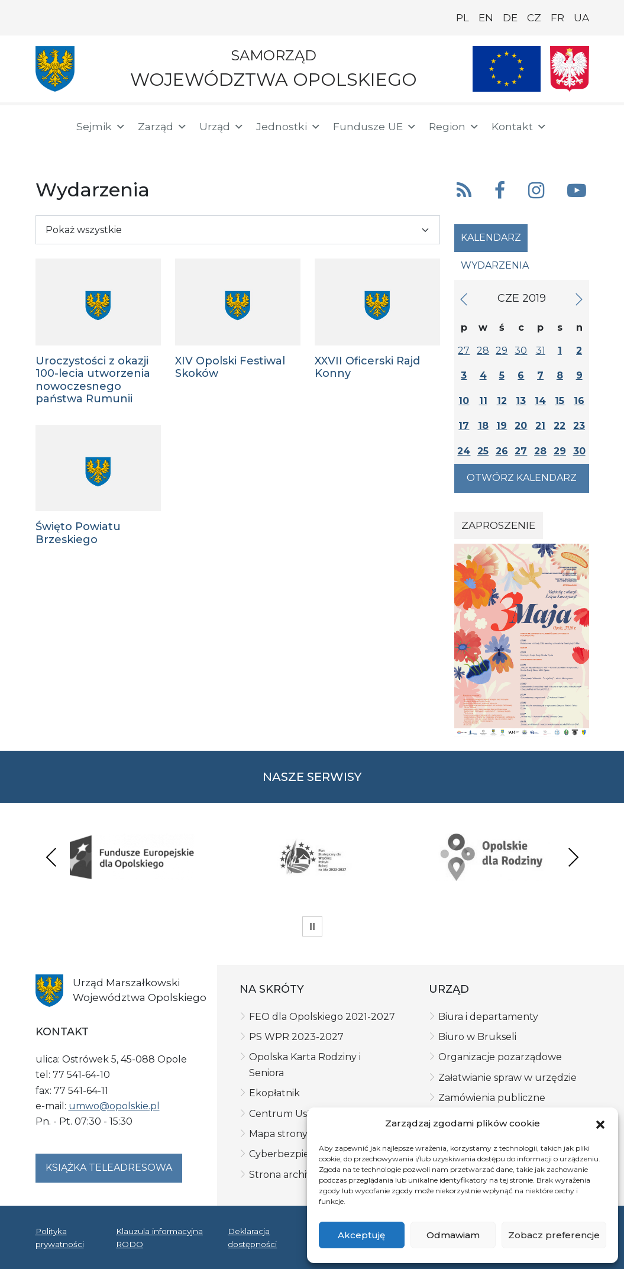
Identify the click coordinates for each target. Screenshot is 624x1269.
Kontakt (519, 126)
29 (501, 350)
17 (463, 425)
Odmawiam (453, 1235)
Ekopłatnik (274, 1093)
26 (502, 451)
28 (483, 350)
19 (501, 425)
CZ (534, 18)
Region (454, 126)
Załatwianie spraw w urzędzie (507, 1077)
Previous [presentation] (51, 857)
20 (521, 425)
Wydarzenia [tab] (495, 265)
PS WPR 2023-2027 (296, 1036)
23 (579, 425)
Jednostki (288, 126)
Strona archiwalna (292, 1174)
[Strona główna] (48, 128)
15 (559, 400)
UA (581, 18)
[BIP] (49, 149)
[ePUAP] (87, 147)
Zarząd (162, 126)
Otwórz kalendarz (522, 477)
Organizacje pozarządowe (500, 1057)
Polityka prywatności (59, 1237)
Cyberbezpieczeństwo (302, 1154)
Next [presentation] (573, 857)
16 (579, 400)
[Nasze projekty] (507, 69)
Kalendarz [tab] (491, 237)
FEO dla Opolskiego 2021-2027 (322, 1016)
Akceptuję (361, 1235)
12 (502, 400)
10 (463, 400)
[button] (600, 1124)
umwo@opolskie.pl (114, 1106)
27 (464, 350)
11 (483, 400)
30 (521, 350)
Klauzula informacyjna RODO (159, 1237)
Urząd (221, 126)
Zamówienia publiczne (491, 1097)
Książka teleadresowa (109, 1167)
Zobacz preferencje (554, 1235)
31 (540, 350)
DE (510, 18)
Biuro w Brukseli (477, 1036)
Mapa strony (278, 1133)
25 (483, 451)
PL (462, 18)
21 (540, 425)
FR (557, 18)
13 (521, 400)
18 (483, 425)
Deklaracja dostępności (252, 1237)
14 (540, 400)
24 (463, 451)
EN (485, 18)
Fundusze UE (375, 126)
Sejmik (101, 126)
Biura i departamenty (488, 1016)
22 (559, 425)
